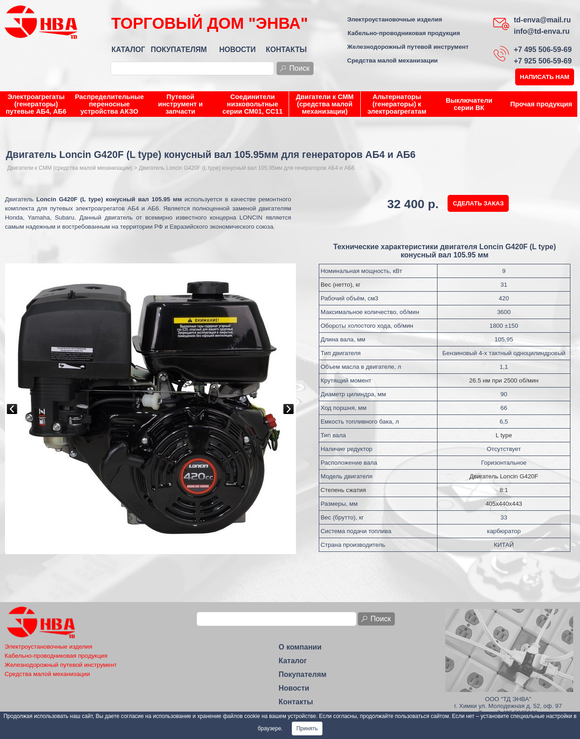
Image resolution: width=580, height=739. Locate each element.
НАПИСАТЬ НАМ (544, 76)
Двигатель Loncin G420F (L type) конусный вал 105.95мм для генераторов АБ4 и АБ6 (246, 168)
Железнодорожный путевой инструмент (408, 46)
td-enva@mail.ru (542, 20)
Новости (294, 688)
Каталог (293, 661)
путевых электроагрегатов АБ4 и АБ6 (104, 208)
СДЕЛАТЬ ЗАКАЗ (478, 203)
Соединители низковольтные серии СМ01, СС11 (252, 104)
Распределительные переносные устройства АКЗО (109, 104)
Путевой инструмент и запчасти (180, 104)
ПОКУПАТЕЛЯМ (179, 49)
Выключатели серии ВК (469, 104)
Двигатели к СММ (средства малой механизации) (325, 104)
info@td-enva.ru (541, 31)
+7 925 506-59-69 (543, 61)
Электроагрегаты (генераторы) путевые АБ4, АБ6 (36, 104)
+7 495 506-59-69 (543, 49)
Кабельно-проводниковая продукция (404, 33)
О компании (300, 647)
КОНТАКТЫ (286, 49)
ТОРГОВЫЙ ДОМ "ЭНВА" (209, 23)
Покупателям (303, 674)
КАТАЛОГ (128, 49)
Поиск (299, 68)
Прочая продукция (541, 104)
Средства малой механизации (392, 60)
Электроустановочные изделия (394, 19)
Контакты (296, 702)
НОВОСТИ (237, 49)
